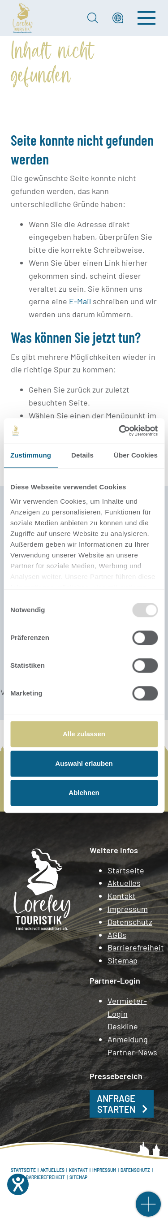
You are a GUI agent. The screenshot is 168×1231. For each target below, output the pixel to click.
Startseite (126, 870)
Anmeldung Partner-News (132, 1045)
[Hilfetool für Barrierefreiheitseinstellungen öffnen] (18, 1184)
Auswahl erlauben (83, 763)
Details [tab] (82, 455)
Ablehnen (84, 792)
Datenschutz (130, 922)
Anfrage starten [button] (116, 1103)
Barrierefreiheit (133, 947)
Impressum (128, 909)
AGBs (117, 935)
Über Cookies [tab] (136, 455)
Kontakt (122, 896)
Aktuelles (124, 883)
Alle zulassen (84, 734)
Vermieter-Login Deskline (127, 1014)
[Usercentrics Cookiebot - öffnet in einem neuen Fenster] (120, 430)
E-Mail (80, 301)
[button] (118, 18)
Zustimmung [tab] (30, 455)
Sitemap (123, 960)
